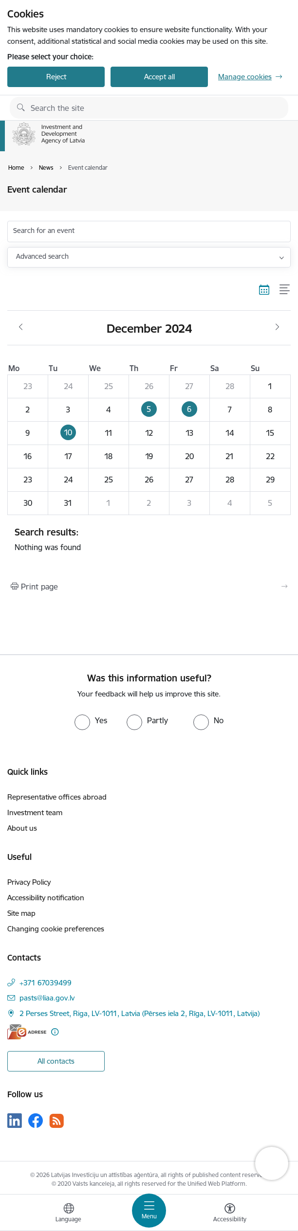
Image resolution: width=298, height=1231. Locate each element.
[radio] (90, 720)
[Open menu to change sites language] (69, 1214)
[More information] (54, 1031)
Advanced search (42, 256)
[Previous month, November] (20, 327)
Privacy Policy (29, 882)
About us (22, 828)
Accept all (159, 76)
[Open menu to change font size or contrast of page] (230, 1214)
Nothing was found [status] (149, 539)
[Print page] (149, 586)
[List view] (285, 289)
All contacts (55, 1061)
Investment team (34, 812)
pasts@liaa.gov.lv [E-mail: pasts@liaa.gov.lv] (46, 997)
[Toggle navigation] (149, 1211)
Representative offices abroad (57, 797)
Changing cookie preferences (55, 928)
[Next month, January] (277, 327)
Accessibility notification (45, 897)
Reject (56, 76)
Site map (21, 913)
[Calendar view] (264, 289)
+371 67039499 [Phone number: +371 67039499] (45, 982)
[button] (149, 409)
